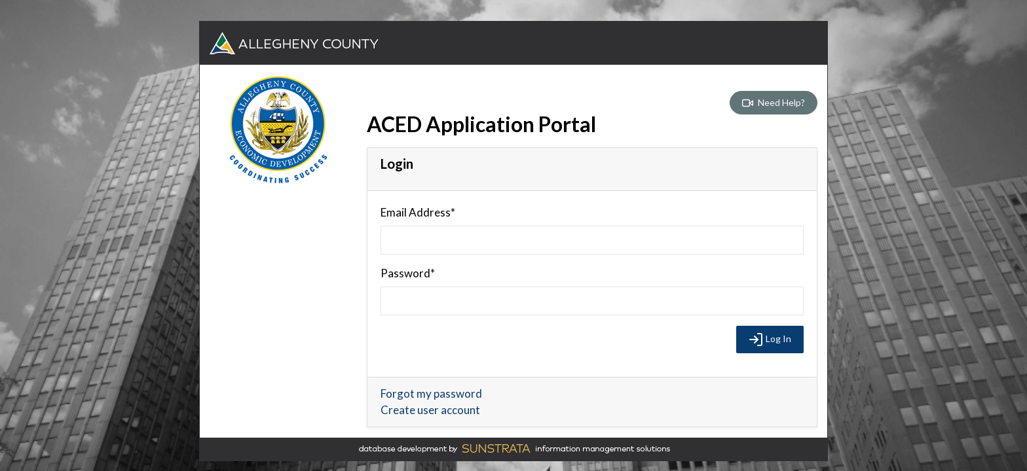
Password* (408, 273)
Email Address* (418, 212)
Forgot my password (431, 393)
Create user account (430, 410)
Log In (769, 339)
